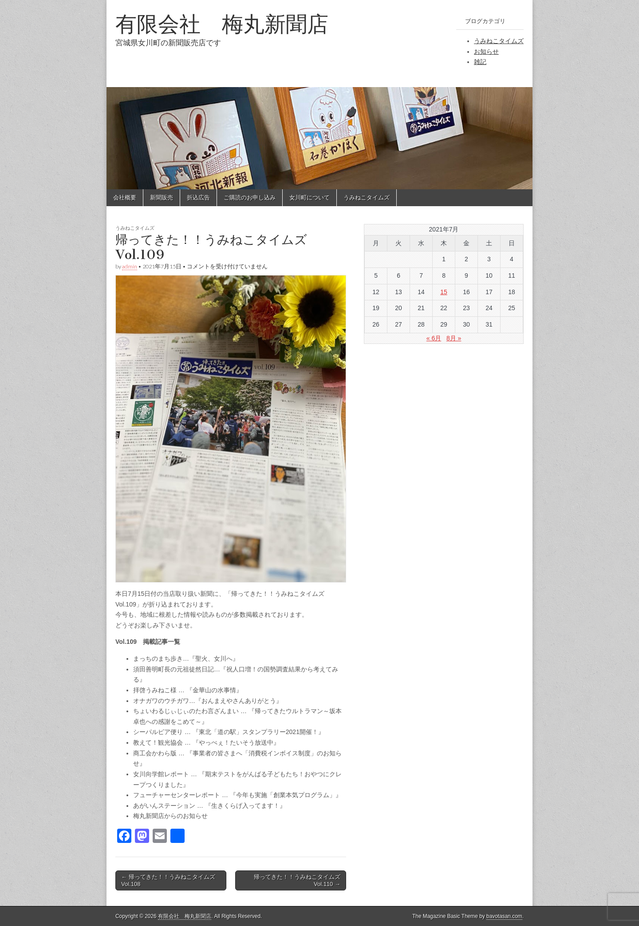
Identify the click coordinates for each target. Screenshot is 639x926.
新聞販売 (161, 197)
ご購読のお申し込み (250, 197)
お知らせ (486, 51)
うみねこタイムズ (499, 40)
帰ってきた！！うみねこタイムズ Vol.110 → (297, 880)
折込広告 (198, 197)
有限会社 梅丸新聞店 (221, 23)
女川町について (309, 197)
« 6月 (433, 338)
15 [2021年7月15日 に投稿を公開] (443, 291)
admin (129, 266)
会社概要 (124, 197)
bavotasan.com (504, 916)
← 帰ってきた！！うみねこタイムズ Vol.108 (168, 880)
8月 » (453, 338)
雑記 (480, 61)
